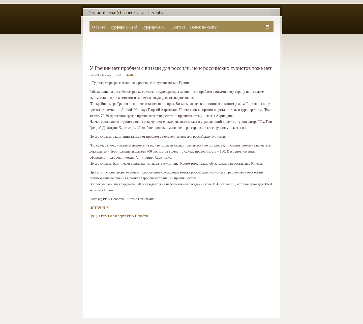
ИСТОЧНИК (99, 208)
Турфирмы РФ (154, 27)
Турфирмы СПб (123, 27)
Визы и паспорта (113, 216)
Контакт (178, 27)
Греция (94, 216)
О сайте (98, 27)
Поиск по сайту (203, 27)
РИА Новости (137, 216)
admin (130, 74)
